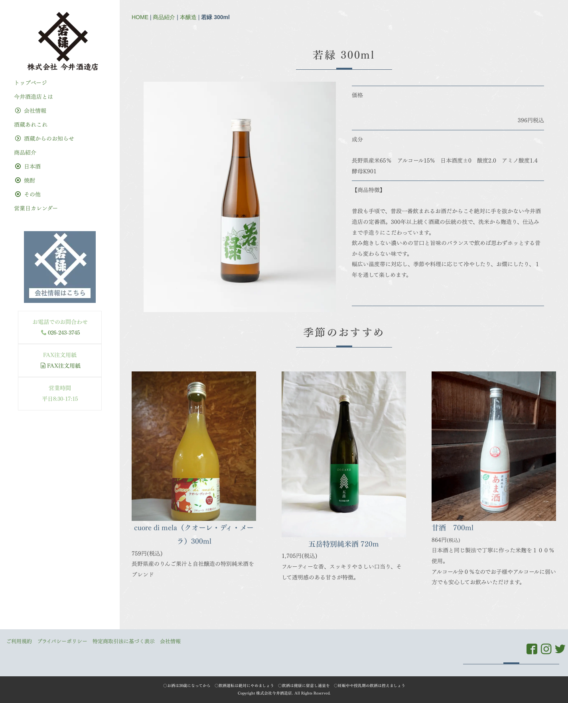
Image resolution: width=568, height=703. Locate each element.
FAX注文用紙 (60, 365)
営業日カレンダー (36, 208)
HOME (140, 17)
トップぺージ (30, 83)
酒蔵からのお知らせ (44, 138)
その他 (28, 194)
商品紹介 (164, 17)
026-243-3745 (64, 332)
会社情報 (30, 110)
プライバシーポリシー (62, 641)
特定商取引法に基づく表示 (124, 641)
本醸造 (188, 17)
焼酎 (25, 180)
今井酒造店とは (33, 96)
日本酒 (28, 166)
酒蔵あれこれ (30, 124)
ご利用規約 (19, 641)
